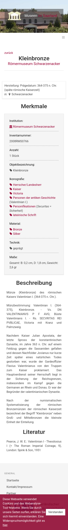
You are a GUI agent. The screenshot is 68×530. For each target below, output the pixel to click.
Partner (11, 493)
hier (5, 525)
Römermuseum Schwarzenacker (34, 64)
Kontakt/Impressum (19, 487)
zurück (8, 53)
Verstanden (55, 512)
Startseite (13, 480)
